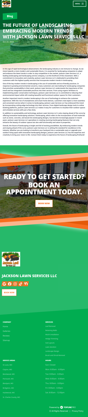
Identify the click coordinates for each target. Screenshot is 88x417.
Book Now (44, 203)
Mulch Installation (52, 334)
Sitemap (6, 340)
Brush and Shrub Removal (55, 355)
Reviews (6, 335)
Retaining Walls (51, 330)
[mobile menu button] (79, 3)
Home (5, 326)
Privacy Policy (77, 411)
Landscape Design (52, 351)
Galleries (6, 331)
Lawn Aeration (50, 347)
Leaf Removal (50, 326)
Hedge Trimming (51, 339)
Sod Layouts (50, 343)
